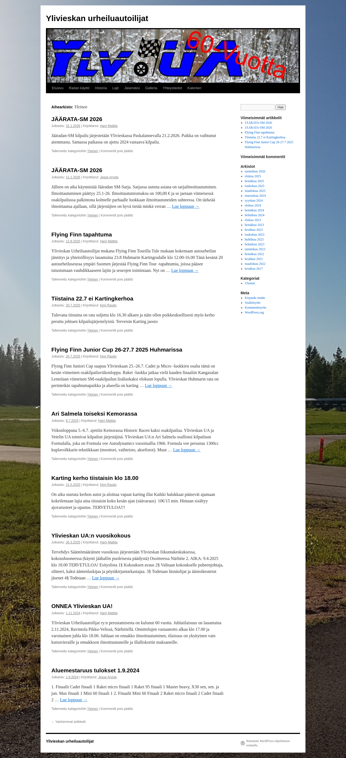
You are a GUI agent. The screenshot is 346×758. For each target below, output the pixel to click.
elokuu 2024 (253, 205)
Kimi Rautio (108, 305)
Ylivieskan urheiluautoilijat (97, 18)
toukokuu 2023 (254, 234)
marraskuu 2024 (255, 196)
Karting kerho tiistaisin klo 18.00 (94, 478)
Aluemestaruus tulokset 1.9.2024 (95, 670)
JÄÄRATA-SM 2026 (76, 119)
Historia (101, 88)
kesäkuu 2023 (254, 230)
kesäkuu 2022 (254, 259)
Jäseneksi (132, 88)
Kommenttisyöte (256, 307)
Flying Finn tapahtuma (81, 234)
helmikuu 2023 (254, 244)
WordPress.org (254, 312)
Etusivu (58, 88)
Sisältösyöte (253, 303)
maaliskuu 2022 (255, 264)
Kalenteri (194, 88)
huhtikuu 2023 (254, 239)
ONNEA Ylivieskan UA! (81, 606)
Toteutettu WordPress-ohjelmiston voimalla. (268, 743)
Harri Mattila (109, 126)
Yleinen (92, 151)
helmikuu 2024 (254, 215)
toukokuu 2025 (254, 186)
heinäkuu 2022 (254, 254)
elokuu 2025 (253, 176)
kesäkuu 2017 (254, 269)
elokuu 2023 (253, 220)
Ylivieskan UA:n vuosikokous (91, 535)
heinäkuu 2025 (254, 181)
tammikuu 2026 (255, 171)
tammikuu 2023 (255, 249)
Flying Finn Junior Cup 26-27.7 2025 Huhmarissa (116, 349)
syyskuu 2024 (254, 200)
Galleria (151, 88)
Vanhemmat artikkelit (68, 722)
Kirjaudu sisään (255, 298)
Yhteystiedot (172, 88)
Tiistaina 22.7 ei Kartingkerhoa (92, 298)
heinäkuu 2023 (254, 225)
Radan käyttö (79, 88)
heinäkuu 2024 (254, 210)
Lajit (115, 88)
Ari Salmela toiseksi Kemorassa (94, 413)
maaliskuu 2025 (255, 191)
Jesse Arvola (109, 177)
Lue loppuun (185, 206)
